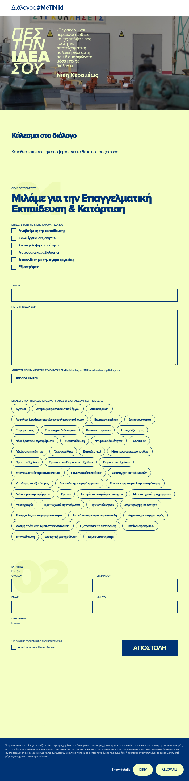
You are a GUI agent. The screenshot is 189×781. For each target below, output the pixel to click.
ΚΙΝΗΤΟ (101, 597)
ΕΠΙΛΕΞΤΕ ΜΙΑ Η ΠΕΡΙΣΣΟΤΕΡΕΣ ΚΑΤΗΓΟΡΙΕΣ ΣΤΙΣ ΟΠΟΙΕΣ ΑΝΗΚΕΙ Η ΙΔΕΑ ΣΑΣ (57, 400)
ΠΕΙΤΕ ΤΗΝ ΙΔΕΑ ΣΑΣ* (23, 307)
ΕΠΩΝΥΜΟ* (104, 575)
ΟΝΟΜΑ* (16, 575)
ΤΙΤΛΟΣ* (16, 285)
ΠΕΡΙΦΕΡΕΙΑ (18, 618)
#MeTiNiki (37, 7)
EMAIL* (15, 597)
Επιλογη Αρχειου (27, 378)
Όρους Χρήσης (46, 647)
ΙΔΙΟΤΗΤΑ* (17, 567)
